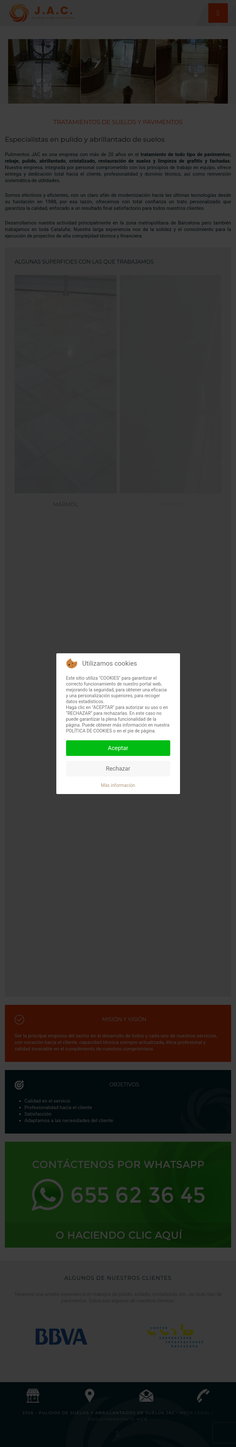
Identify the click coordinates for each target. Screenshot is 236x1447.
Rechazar (118, 768)
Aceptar (118, 748)
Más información (118, 785)
